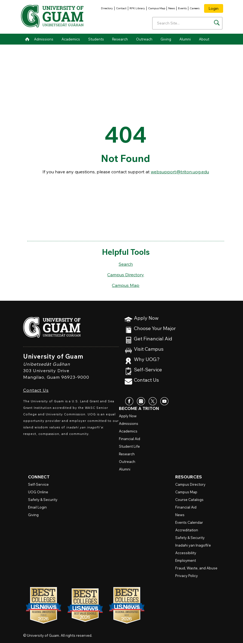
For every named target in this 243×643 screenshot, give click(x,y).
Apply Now (146, 318)
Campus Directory (125, 274)
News (171, 8)
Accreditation (186, 530)
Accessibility (185, 553)
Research (120, 39)
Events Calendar (189, 522)
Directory (107, 8)
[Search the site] (217, 23)
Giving (166, 39)
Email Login (37, 507)
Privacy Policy (186, 575)
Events (182, 8)
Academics (70, 39)
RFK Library (137, 8)
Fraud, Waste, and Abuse (196, 568)
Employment (185, 560)
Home (27, 39)
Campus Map (156, 8)
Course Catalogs (189, 499)
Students (96, 39)
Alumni (185, 39)
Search (126, 264)
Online (38, 492)
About (204, 39)
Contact (121, 8)
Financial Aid (129, 439)
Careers (194, 8)
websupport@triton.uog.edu (180, 171)
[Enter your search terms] (187, 23)
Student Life (129, 446)
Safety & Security (42, 499)
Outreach (144, 39)
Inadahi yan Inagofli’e (193, 545)
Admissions (43, 39)
